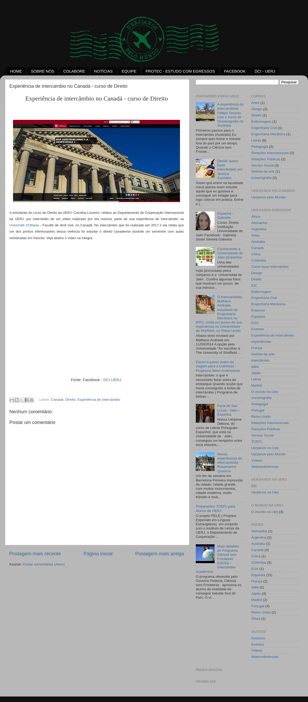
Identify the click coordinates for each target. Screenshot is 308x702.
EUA (255, 323)
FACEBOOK (235, 71)
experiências (261, 342)
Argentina (258, 229)
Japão (256, 373)
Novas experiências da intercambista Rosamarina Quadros (229, 462)
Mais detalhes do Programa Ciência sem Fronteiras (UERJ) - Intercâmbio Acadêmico (217, 559)
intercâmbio (260, 360)
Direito (70, 400)
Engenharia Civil (264, 128)
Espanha (258, 316)
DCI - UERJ (264, 71)
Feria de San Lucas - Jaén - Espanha (228, 410)
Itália (255, 367)
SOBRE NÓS (42, 71)
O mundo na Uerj (264, 392)
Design (256, 109)
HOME (16, 71)
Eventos (257, 329)
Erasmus (258, 310)
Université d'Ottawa (24, 225)
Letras (256, 140)
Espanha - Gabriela (225, 215)
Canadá (57, 400)
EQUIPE (129, 71)
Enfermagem (261, 121)
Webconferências (265, 467)
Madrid (256, 385)
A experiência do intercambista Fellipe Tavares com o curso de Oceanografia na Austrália (230, 114)
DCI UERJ (112, 380)
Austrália (258, 242)
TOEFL (257, 442)
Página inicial (98, 553)
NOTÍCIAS (103, 71)
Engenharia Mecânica (268, 134)
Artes (255, 103)
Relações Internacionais (270, 153)
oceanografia (261, 178)
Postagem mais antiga (159, 553)
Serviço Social (262, 165)
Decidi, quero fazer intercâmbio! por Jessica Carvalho (229, 169)
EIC (254, 285)
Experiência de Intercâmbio (99, 400)
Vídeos (256, 460)
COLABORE (74, 71)
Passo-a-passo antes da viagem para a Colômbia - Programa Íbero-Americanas (218, 366)
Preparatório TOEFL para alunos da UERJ (215, 508)
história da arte (263, 171)
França (256, 348)
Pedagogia (259, 147)
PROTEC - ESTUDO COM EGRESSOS (180, 71)
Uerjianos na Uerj (265, 448)
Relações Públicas (265, 159)
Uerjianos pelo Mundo (268, 197)
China (255, 254)
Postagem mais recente (35, 553)
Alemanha (259, 223)
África (255, 217)
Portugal (257, 410)
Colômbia (258, 260)
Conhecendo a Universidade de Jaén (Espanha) (230, 253)
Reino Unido (261, 416)
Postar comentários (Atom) (44, 564)
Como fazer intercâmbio (270, 267)
